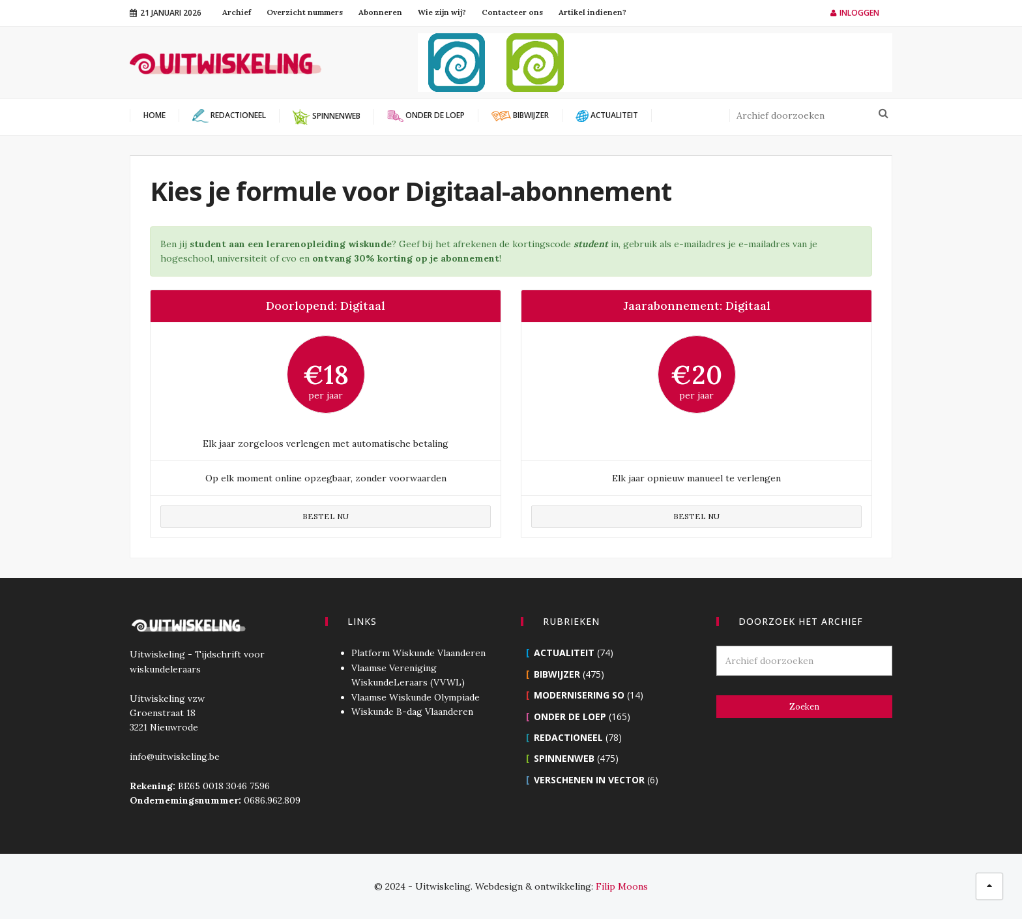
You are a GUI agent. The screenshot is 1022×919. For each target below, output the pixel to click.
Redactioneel (568, 737)
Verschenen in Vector (589, 780)
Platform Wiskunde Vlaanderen (418, 653)
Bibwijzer (557, 674)
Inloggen (854, 12)
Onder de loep (570, 716)
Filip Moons (622, 886)
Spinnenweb (564, 758)
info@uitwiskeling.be (175, 756)
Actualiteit (564, 652)
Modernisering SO (579, 695)
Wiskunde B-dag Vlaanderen (412, 711)
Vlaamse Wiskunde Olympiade (415, 697)
